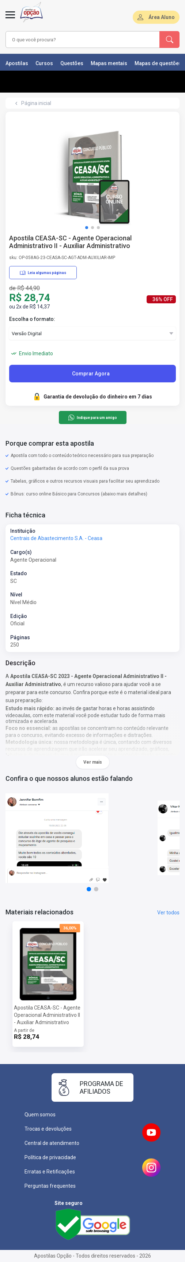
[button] (86, 227)
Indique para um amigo (92, 417)
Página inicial (36, 103)
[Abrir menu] (10, 19)
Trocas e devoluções (48, 1129)
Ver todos (168, 912)
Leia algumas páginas (43, 273)
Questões (71, 63)
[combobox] (79, 39)
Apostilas (16, 63)
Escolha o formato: (32, 319)
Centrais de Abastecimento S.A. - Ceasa (56, 538)
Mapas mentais (109, 63)
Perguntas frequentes (50, 1186)
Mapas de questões (158, 63)
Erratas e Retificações (49, 1172)
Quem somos (40, 1114)
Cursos (44, 63)
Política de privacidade (50, 1157)
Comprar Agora (91, 374)
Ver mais (92, 762)
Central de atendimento (51, 1143)
